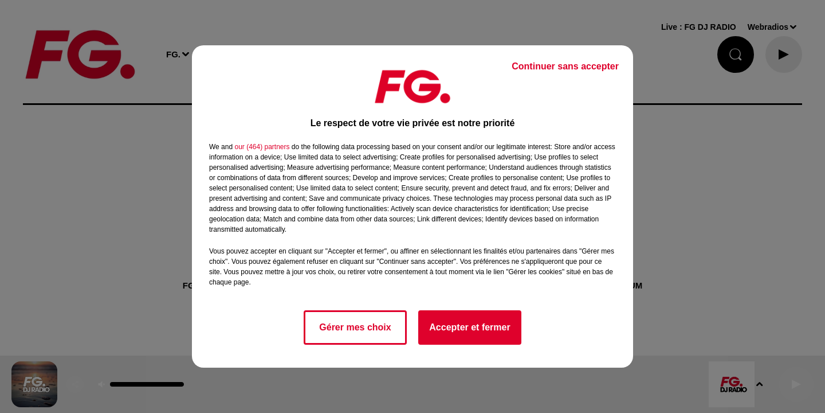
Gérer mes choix (355, 327)
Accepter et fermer (469, 327)
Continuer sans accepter (565, 66)
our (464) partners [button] (261, 147)
